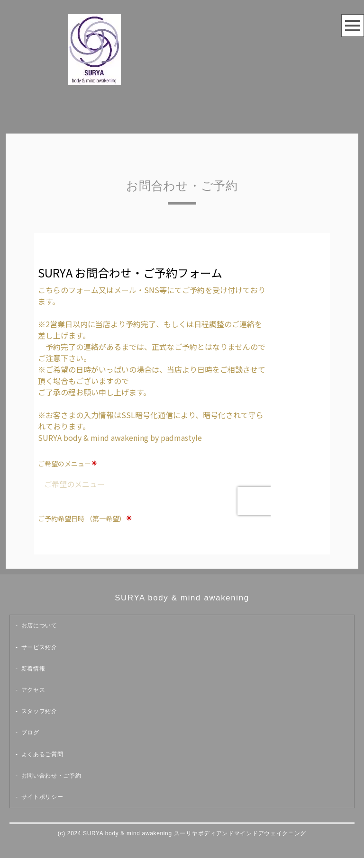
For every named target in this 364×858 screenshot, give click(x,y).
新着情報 (33, 668)
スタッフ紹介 (39, 711)
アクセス (33, 690)
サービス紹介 (39, 647)
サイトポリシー (42, 797)
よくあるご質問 (42, 754)
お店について (39, 625)
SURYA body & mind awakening (182, 597)
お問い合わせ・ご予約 (51, 775)
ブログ (30, 732)
